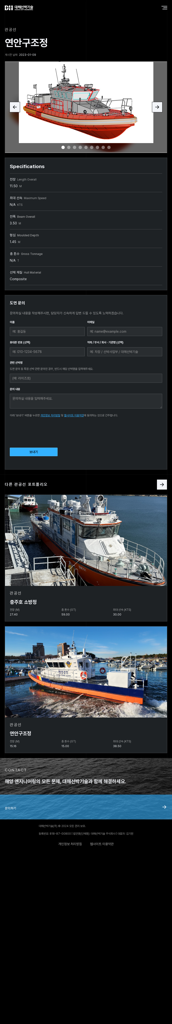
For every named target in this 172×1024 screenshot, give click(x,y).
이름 (12, 322)
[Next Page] (162, 484)
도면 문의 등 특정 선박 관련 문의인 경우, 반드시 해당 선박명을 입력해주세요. (51, 369)
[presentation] (46, 431)
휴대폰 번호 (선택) (20, 342)
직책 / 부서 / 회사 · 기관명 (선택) (105, 342)
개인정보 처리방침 (50, 415)
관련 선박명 (16, 362)
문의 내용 (15, 389)
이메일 (90, 322)
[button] (15, 107)
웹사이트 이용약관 (74, 415)
